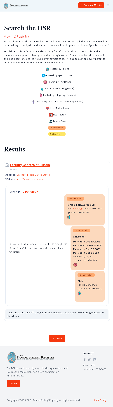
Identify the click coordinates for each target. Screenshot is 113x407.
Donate (13, 383)
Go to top (57, 338)
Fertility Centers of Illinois (30, 165)
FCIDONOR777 (29, 191)
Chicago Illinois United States (33, 174)
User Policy (100, 400)
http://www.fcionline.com (30, 179)
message (78, 208)
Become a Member (91, 5)
